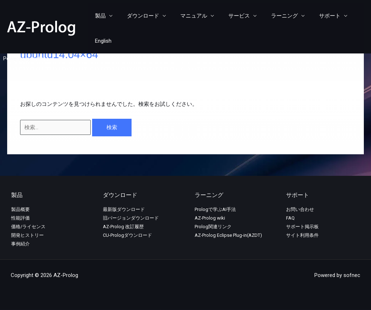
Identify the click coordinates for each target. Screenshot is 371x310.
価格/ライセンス (28, 226)
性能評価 (20, 218)
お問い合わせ (300, 209)
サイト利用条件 (302, 235)
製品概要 (20, 209)
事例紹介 (20, 243)
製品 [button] (102, 16)
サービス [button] (230, 16)
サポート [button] (313, 16)
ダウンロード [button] (141, 16)
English (350, 16)
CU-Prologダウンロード (127, 235)
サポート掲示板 (302, 226)
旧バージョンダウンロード (131, 218)
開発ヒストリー (27, 235)
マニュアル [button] (188, 16)
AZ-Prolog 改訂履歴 (123, 226)
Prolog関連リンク (213, 226)
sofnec (40, 34)
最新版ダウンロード (124, 209)
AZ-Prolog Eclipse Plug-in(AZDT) (228, 235)
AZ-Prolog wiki (210, 218)
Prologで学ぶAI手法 (215, 209)
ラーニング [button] (271, 16)
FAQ (290, 218)
